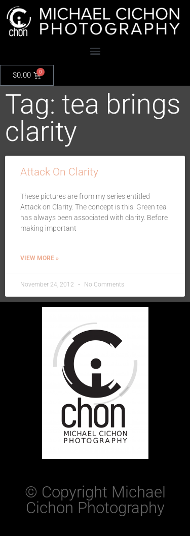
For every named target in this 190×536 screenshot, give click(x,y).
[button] (95, 50)
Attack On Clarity (59, 172)
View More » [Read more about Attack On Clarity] (39, 258)
